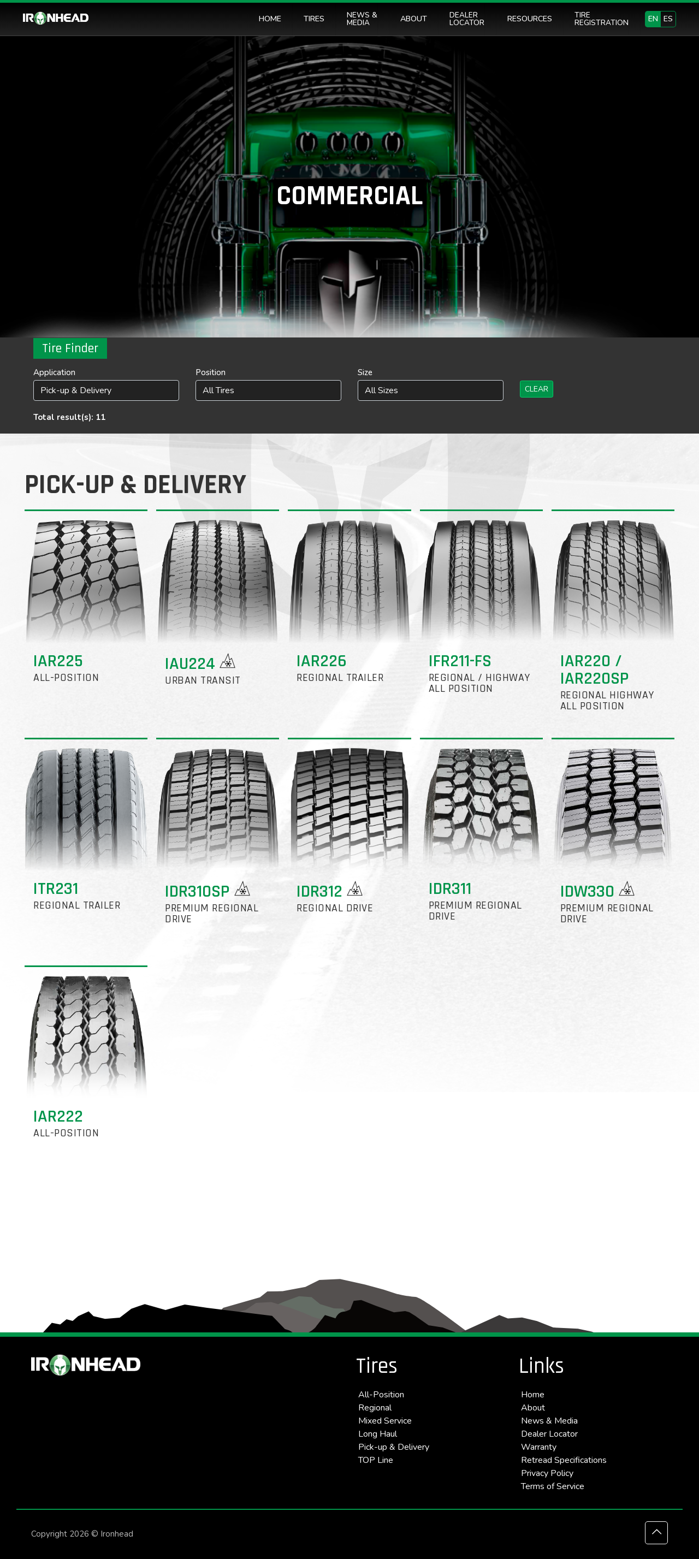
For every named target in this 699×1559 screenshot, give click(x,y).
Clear (536, 389)
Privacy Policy (547, 1473)
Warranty (538, 1447)
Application (54, 372)
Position (211, 372)
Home (532, 1395)
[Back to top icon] (656, 1532)
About (533, 1408)
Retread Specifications (564, 1460)
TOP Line (375, 1460)
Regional (375, 1408)
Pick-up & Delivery (393, 1447)
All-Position (381, 1395)
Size (365, 372)
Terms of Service (552, 1486)
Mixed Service (385, 1421)
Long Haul (377, 1434)
